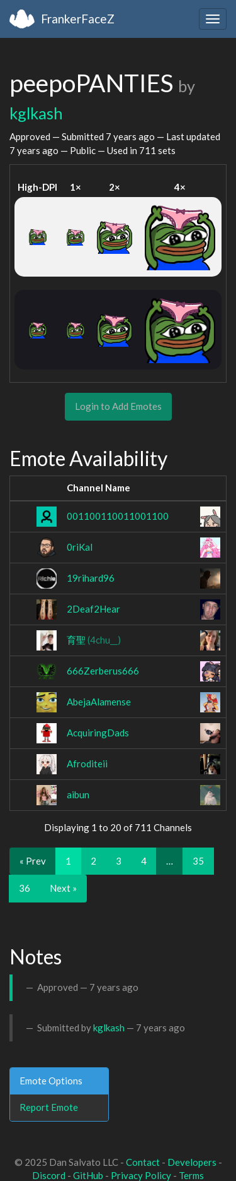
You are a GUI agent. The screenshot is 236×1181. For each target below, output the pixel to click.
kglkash (36, 113)
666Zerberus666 (103, 670)
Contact (143, 1162)
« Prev (33, 860)
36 (24, 888)
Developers (191, 1162)
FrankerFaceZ (78, 18)
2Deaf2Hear (93, 608)
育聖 (94, 639)
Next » (63, 888)
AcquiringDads (98, 732)
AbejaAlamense (99, 701)
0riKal (80, 547)
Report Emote (49, 1107)
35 (198, 860)
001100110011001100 (118, 516)
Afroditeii (87, 763)
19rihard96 (91, 578)
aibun (78, 794)
